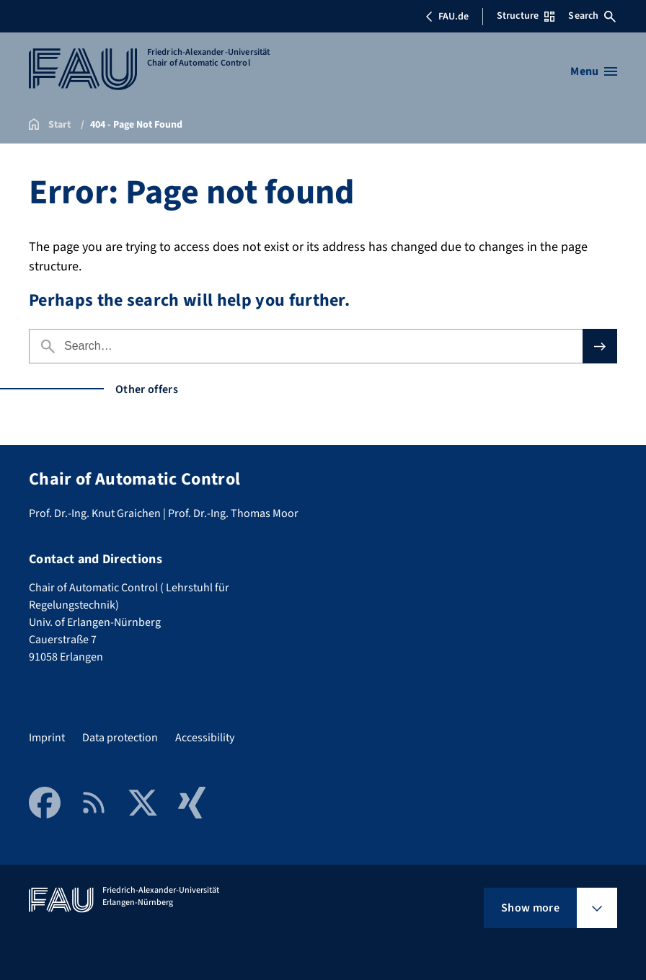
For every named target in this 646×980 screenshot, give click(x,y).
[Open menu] (593, 71)
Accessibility (204, 738)
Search (592, 16)
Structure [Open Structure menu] (525, 16)
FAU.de (447, 16)
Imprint (47, 738)
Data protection (120, 738)
